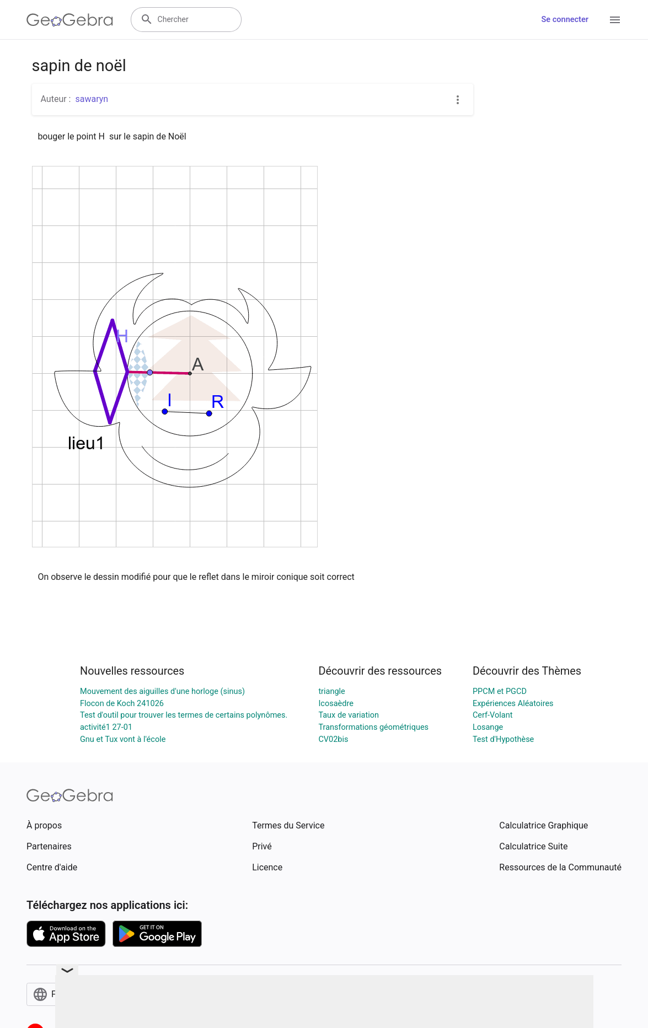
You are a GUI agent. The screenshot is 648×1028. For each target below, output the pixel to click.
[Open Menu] (615, 19)
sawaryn (91, 99)
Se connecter (565, 19)
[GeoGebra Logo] (69, 19)
